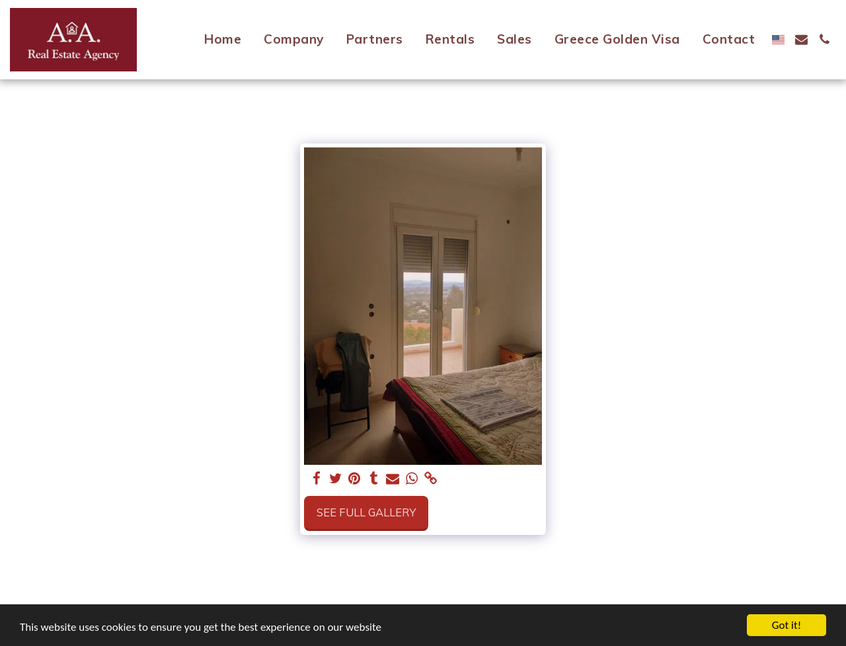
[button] (801, 39)
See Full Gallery (366, 512)
